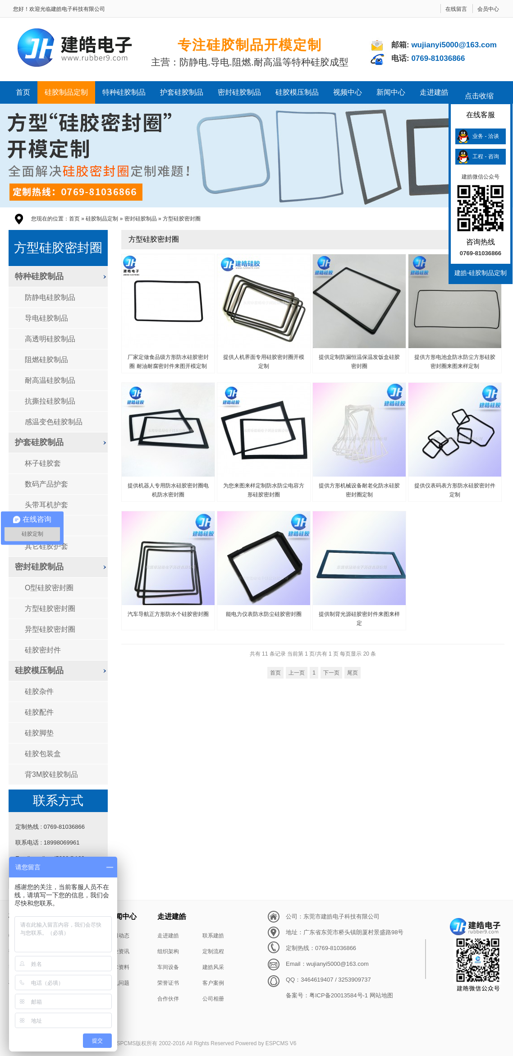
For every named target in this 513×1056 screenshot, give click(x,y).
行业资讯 (118, 951)
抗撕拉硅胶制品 (50, 401)
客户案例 (213, 983)
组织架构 (168, 951)
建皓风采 (213, 967)
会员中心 (488, 9)
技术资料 (118, 967)
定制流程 (213, 951)
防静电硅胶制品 (50, 297)
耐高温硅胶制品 (50, 380)
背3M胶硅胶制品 (51, 774)
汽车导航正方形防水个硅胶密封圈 (168, 614)
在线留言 (456, 9)
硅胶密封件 (43, 650)
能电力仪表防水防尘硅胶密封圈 (264, 614)
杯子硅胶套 (43, 463)
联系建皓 (213, 935)
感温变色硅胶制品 (53, 422)
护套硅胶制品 (181, 92)
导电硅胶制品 (46, 318)
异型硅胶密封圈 (50, 629)
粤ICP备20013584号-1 (338, 995)
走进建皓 (434, 92)
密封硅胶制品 (239, 92)
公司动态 (118, 935)
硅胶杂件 (39, 691)
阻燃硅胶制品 (46, 359)
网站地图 (381, 995)
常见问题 (118, 983)
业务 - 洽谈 (485, 136)
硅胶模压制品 (297, 92)
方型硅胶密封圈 (182, 219)
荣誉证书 (168, 983)
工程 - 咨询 (485, 156)
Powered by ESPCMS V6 (265, 1043)
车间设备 (168, 967)
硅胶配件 (39, 712)
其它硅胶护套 (46, 546)
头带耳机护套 (46, 505)
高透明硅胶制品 (50, 339)
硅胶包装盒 (43, 754)
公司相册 (213, 999)
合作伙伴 (168, 999)
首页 (23, 92)
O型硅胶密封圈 (49, 588)
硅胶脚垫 (39, 733)
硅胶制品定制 (66, 92)
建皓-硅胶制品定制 (480, 272)
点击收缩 (479, 96)
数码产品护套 (46, 484)
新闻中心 (390, 92)
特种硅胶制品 (124, 92)
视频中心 (347, 92)
